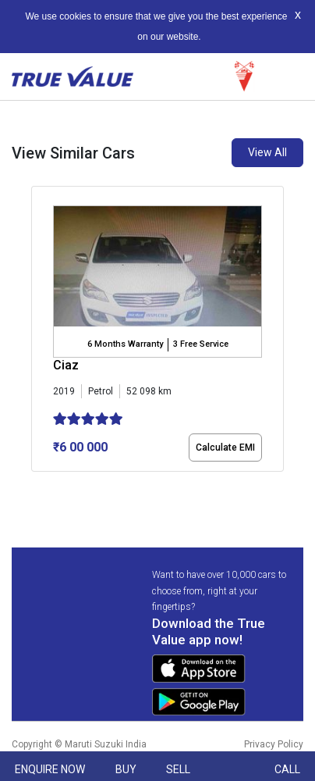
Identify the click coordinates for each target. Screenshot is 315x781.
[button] (36, 485)
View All (267, 152)
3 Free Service (200, 344)
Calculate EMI (225, 447)
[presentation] (39, 332)
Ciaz (66, 365)
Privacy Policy (273, 744)
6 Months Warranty (125, 344)
